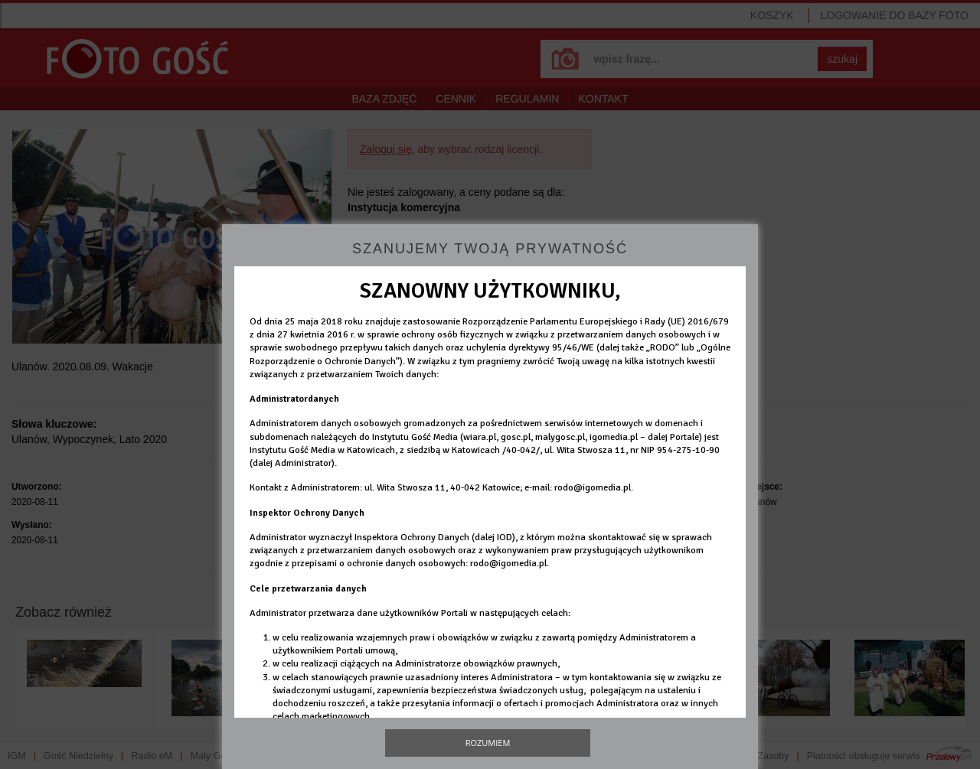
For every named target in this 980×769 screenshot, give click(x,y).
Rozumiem (488, 742)
